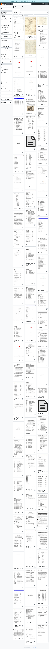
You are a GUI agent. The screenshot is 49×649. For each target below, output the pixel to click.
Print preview (15, 15)
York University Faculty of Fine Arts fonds (6, 16)
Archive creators (4, 36)
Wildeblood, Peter (6, 55)
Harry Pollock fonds (6, 27)
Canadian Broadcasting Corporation (6, 70)
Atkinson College (6, 66)
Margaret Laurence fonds (6, 25)
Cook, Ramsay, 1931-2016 (6, 47)
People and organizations (4, 61)
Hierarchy (21, 15)
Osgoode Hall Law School (6, 45)
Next (35, 647)
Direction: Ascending (45, 15)
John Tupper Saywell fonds (6, 21)
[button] (42, 4)
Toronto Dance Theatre (6, 58)
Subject (2, 96)
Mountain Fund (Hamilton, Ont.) (6, 51)
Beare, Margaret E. (6, 53)
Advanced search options (18, 12)
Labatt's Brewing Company (6, 90)
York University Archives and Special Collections (6, 43)
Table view (30, 15)
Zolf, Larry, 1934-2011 (6, 48)
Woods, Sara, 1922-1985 (6, 56)
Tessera (6, 86)
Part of (2, 8)
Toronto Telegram (6, 40)
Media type (3, 102)
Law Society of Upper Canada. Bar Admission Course (6, 78)
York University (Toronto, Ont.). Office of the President (6, 75)
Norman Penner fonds (6, 31)
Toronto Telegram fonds (6, 29)
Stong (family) (6, 88)
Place (2, 92)
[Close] (48, 1)
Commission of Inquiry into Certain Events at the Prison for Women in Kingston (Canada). (6, 83)
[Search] (22, 4)
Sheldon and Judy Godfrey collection (6, 19)
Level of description (5, 99)
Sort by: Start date (37, 15)
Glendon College (6, 72)
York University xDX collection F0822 (6, 13)
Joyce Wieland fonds (6, 24)
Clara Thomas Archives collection (6, 33)
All (1, 10)
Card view (26, 15)
